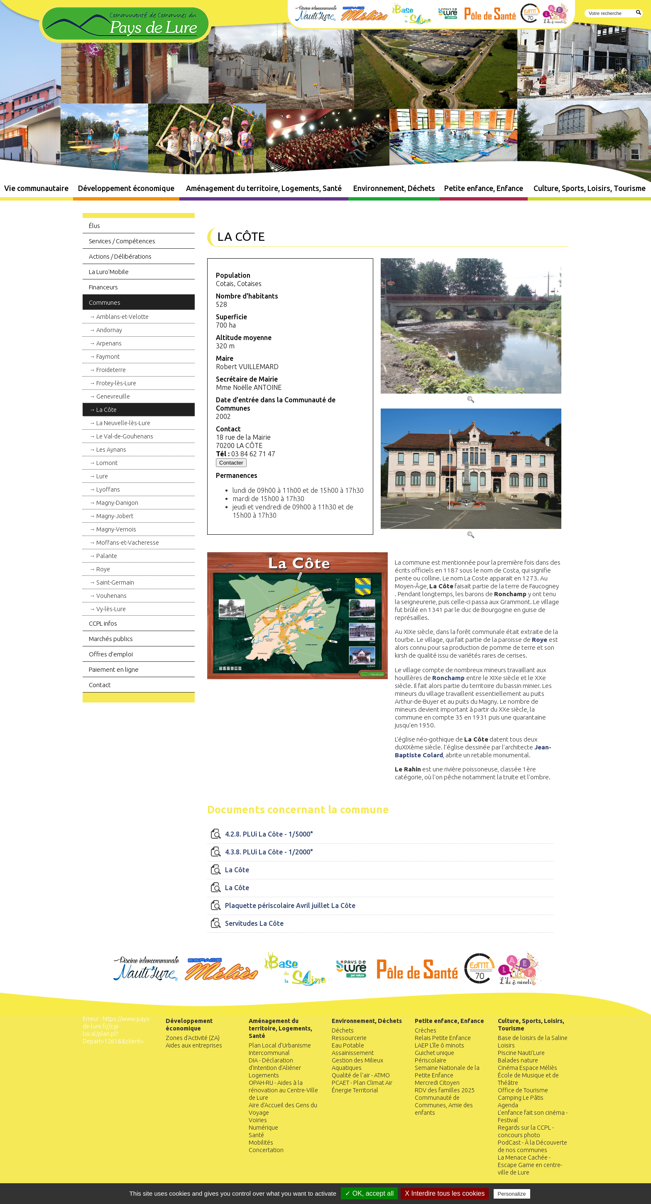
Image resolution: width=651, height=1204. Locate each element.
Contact (100, 684)
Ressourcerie (349, 1038)
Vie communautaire (36, 188)
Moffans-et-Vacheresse (127, 542)
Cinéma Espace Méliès (527, 1068)
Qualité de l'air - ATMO (361, 1075)
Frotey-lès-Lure (116, 383)
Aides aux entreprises (194, 1045)
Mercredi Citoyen (437, 1082)
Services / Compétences (122, 241)
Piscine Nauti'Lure (521, 1053)
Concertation (266, 1150)
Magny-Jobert (114, 516)
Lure (102, 476)
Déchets (343, 1030)
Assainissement (353, 1053)
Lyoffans (108, 489)
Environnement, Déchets (394, 188)
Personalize (512, 1194)
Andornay (109, 330)
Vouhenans (111, 595)
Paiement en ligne (114, 669)
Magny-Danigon (117, 502)
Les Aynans (111, 449)
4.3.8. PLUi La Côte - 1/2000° (269, 852)
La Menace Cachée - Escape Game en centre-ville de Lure (530, 1165)
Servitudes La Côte (254, 923)
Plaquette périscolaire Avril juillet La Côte (290, 905)
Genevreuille (113, 396)
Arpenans (109, 343)
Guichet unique (434, 1053)
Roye (103, 569)
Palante (106, 556)
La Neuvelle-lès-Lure (123, 423)
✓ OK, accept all (369, 1193)
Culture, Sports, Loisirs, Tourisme (590, 188)
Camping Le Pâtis (520, 1097)
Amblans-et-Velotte (122, 316)
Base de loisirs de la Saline (533, 1038)
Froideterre (111, 370)
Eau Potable (348, 1045)
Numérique (263, 1127)
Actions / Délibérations (120, 256)
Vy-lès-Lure (111, 609)
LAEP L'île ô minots (439, 1045)
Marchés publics (111, 638)
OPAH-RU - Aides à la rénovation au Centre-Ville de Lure (283, 1090)
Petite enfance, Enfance (483, 188)
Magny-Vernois (116, 529)
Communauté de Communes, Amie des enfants (444, 1105)
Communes (104, 302)
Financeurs (103, 287)
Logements (264, 1075)
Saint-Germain (115, 582)
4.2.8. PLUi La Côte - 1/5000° (269, 834)
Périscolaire (430, 1060)
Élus (94, 225)
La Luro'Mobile (109, 271)
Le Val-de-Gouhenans (124, 436)
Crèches (425, 1030)
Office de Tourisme (523, 1090)
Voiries (258, 1120)
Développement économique (126, 188)
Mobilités (261, 1142)
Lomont (106, 463)
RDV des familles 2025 (445, 1090)
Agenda (508, 1105)
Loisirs (506, 1045)
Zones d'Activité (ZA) (193, 1038)
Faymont (108, 356)
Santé (256, 1135)
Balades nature (518, 1060)
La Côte (106, 409)
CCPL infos (103, 623)
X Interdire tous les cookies (445, 1193)
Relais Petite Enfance (443, 1038)
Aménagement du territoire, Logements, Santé (264, 188)
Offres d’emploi (111, 654)
